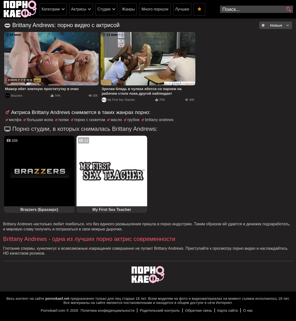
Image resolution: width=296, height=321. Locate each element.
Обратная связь (198, 310)
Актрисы (78, 9)
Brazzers (13, 95)
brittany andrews (159, 120)
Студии (104, 9)
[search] (289, 9)
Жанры (128, 9)
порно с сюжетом (89, 120)
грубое (133, 120)
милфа (15, 120)
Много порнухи (155, 9)
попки (63, 120)
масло (116, 120)
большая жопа (40, 120)
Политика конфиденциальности (107, 310)
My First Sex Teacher (118, 99)
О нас (248, 310)
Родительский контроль (160, 310)
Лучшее (182, 9)
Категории (51, 9)
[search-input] (256, 9)
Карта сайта (227, 310)
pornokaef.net (57, 298)
